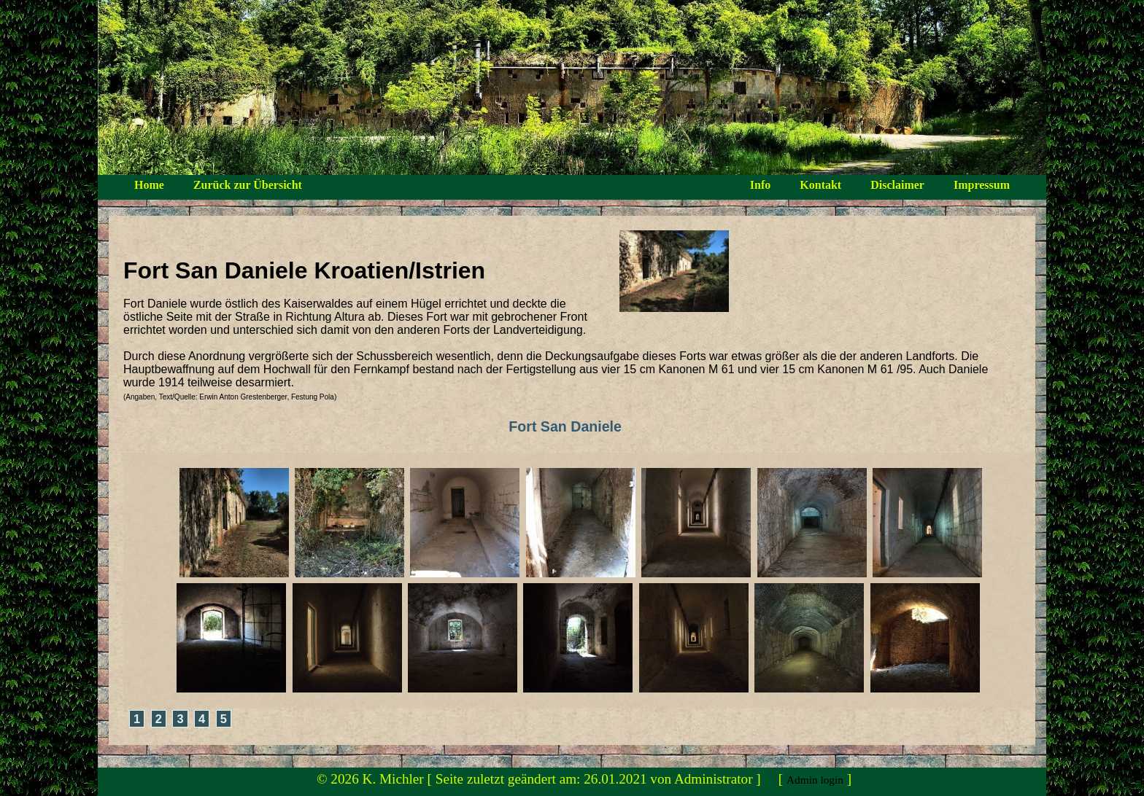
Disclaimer (897, 185)
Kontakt (820, 185)
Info (760, 185)
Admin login (814, 779)
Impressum (982, 185)
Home (149, 185)
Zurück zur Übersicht (247, 185)
